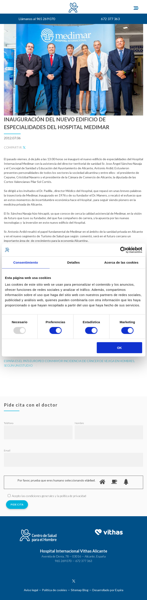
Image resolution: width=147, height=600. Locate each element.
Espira (119, 590)
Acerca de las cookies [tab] (121, 262)
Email (7, 450)
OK (119, 348)
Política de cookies (54, 590)
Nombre (79, 423)
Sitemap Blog (79, 590)
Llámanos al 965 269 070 (37, 19)
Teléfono (8, 423)
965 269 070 (63, 561)
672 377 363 (110, 19)
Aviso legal (31, 590)
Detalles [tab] (73, 262)
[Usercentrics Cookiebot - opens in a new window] (123, 250)
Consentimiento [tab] (25, 262)
